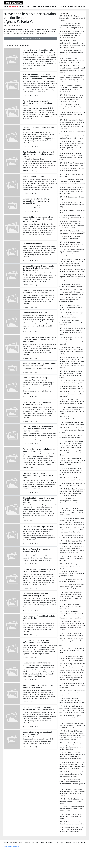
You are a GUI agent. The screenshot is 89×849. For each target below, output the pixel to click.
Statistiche (13, 7)
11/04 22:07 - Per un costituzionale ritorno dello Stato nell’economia (70, 418)
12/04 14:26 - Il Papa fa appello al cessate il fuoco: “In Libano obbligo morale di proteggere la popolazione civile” (71, 156)
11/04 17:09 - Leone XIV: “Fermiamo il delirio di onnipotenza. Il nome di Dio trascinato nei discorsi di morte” (71, 530)
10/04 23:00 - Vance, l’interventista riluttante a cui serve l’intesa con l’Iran (71, 823)
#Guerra (22, 7)
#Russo (70, 7)
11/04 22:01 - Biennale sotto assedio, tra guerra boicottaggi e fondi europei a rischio (71, 430)
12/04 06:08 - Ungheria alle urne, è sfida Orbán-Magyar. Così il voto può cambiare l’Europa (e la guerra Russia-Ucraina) (71, 351)
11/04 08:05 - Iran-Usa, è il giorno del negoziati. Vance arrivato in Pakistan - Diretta (71, 718)
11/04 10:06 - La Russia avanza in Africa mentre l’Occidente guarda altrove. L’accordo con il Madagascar (72, 678)
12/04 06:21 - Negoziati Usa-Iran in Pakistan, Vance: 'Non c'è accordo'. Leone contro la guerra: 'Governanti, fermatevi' (71, 341)
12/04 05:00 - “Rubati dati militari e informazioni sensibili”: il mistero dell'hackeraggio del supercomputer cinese (71, 374)
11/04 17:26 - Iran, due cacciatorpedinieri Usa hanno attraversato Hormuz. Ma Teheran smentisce (70, 502)
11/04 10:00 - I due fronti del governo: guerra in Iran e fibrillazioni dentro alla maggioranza (72, 685)
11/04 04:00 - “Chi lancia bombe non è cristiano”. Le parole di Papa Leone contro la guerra (71, 809)
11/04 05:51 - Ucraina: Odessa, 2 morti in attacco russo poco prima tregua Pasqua (71, 801)
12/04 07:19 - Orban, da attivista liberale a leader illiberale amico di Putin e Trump (70, 307)
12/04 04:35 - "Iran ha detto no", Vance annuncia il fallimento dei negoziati (72, 382)
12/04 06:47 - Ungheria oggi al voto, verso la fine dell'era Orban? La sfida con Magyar (71, 322)
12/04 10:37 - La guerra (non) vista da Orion (71, 198)
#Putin (34, 7)
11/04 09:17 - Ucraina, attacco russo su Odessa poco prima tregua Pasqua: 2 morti (72, 693)
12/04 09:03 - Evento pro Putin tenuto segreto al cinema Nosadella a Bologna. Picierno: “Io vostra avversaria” (71, 253)
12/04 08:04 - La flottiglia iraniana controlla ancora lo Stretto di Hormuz (71, 285)
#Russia (41, 7)
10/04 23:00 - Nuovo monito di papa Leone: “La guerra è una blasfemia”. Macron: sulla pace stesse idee (71, 829)
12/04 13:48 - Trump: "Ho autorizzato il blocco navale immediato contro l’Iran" (72, 164)
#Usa (28, 7)
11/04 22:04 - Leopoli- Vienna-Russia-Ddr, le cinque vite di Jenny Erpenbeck (71, 423)
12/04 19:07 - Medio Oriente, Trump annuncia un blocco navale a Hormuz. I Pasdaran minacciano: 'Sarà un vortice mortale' (72, 69)
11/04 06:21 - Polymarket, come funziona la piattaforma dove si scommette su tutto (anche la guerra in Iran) (72, 783)
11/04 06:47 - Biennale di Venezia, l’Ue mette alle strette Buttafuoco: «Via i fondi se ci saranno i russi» (71, 774)
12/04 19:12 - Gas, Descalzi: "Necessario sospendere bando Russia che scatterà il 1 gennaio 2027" (71, 60)
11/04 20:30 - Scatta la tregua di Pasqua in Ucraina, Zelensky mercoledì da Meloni (72, 453)
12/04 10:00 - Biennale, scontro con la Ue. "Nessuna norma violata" (71, 238)
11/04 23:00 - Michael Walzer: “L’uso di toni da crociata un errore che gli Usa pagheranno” (71, 394)
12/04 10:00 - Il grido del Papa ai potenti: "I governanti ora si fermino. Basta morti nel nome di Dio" (71, 244)
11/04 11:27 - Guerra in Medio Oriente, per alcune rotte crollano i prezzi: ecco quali (71, 651)
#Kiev (83, 7)
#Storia (77, 7)
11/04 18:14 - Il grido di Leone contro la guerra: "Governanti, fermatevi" (72, 484)
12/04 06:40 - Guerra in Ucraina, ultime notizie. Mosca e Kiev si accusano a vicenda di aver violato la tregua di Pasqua (72, 331)
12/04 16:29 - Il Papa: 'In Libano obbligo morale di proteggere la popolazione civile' (72, 114)
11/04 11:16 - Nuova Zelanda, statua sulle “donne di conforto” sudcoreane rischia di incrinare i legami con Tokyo (71, 658)
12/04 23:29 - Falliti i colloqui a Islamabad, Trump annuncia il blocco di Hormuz (72, 18)
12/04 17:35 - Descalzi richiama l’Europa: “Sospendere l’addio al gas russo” (70, 107)
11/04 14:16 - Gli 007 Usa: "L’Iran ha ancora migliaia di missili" (70, 580)
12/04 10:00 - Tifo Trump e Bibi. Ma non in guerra (72, 211)
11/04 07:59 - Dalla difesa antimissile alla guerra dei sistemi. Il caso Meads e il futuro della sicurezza (72, 725)
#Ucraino (62, 7)
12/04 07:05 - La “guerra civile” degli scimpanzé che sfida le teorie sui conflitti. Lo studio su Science (71, 315)
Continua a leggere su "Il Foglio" (30, 38)
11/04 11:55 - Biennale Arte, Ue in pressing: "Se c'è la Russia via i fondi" (71, 634)
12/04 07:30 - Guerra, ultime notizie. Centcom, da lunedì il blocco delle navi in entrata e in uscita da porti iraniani (71, 292)
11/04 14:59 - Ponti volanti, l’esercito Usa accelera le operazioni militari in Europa (71, 566)
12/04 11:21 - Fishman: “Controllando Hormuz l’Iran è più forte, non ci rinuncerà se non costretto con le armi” (72, 182)
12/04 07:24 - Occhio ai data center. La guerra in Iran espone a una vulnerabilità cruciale (71, 300)
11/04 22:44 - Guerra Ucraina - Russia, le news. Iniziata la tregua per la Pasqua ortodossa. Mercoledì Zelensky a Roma (71, 410)
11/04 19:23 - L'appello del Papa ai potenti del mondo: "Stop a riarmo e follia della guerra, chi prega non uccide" (71, 471)
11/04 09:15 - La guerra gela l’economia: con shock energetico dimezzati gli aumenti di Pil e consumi (71, 700)
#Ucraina (53, 7)
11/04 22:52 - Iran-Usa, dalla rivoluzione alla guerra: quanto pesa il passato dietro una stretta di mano (71, 402)
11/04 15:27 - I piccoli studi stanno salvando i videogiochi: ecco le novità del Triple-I (71, 558)
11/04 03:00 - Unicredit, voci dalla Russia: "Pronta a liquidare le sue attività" (70, 816)
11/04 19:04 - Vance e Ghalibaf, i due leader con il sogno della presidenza (71, 479)
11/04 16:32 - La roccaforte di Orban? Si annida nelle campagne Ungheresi (72, 542)
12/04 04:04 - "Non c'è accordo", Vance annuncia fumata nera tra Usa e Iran (71, 387)
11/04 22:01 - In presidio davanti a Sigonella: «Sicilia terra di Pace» (70, 437)
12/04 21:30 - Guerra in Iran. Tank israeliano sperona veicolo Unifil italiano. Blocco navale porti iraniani (71, 26)
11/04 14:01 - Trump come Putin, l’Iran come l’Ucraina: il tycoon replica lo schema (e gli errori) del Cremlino (71, 587)
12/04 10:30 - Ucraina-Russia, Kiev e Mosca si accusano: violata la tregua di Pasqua (71, 205)
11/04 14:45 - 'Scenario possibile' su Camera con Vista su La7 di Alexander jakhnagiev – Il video (71, 574)
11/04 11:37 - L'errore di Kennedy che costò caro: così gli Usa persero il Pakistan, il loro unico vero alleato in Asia (71, 642)
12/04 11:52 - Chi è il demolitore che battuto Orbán (71, 175)
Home (6, 7)
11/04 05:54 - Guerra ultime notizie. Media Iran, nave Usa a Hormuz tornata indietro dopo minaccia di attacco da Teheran (72, 792)
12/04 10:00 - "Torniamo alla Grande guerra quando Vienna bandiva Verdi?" (72, 232)
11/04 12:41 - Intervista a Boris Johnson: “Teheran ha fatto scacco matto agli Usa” (70, 606)
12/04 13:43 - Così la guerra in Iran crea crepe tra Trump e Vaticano (72, 170)
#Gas (47, 7)
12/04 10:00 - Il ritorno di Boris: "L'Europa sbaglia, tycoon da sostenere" (72, 217)
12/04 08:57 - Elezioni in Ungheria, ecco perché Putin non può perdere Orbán (72, 270)
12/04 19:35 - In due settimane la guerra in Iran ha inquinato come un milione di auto (71, 53)
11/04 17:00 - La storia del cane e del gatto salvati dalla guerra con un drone (72, 536)
